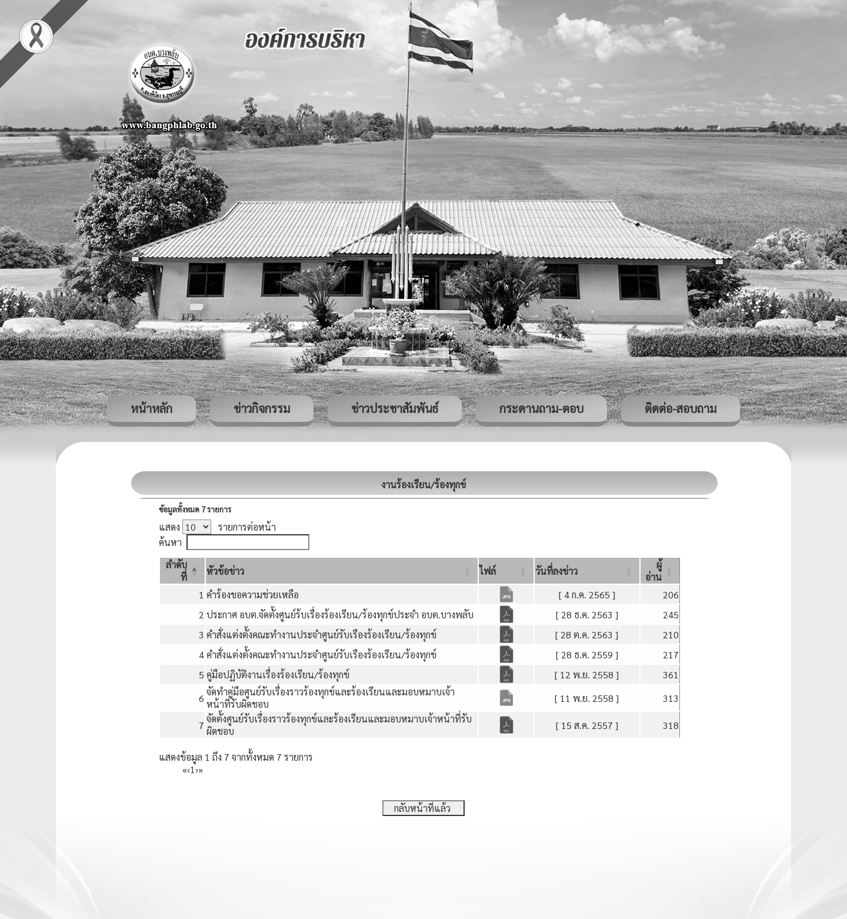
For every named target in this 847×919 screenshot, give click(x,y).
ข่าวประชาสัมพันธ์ (394, 408)
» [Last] (200, 769)
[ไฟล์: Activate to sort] (506, 571)
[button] (225, 571)
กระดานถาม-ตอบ (541, 408)
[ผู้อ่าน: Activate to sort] (660, 571)
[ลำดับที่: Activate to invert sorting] (182, 571)
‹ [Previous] (188, 769)
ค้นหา (170, 542)
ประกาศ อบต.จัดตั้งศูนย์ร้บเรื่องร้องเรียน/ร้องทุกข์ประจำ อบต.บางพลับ (339, 614)
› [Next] (196, 769)
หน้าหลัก (151, 408)
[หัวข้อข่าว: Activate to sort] (342, 571)
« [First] (184, 769)
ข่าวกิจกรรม (262, 408)
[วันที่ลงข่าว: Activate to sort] (587, 571)
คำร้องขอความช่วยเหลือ (252, 594)
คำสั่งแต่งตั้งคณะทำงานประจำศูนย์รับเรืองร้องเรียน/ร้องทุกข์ (321, 634)
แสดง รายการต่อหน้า (217, 527)
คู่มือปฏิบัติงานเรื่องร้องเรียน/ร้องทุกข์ (277, 674)
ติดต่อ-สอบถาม (680, 408)
